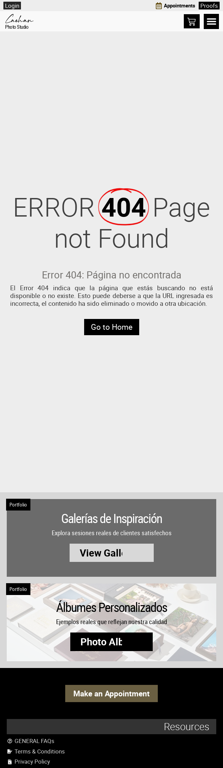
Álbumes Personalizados (111, 607)
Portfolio (18, 504)
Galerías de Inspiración (111, 518)
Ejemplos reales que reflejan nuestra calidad (111, 621)
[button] (211, 21)
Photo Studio (16, 26)
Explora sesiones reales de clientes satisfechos (112, 532)
